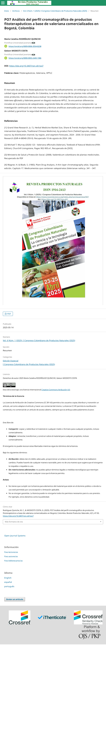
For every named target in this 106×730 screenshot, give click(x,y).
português (9, 586)
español (8, 582)
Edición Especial (10, 360)
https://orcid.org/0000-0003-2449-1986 (25, 58)
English (7, 577)
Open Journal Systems (14, 535)
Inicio (6, 11)
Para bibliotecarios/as (13, 560)
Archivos (16, 11)
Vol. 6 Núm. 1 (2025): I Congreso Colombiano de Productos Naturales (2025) (55, 11)
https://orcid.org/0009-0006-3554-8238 (25, 46)
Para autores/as (11, 556)
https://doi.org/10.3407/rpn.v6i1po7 (26, 65)
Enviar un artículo (14, 599)
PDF (9, 313)
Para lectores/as (11, 552)
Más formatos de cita (14, 521)
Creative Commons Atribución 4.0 (55, 389)
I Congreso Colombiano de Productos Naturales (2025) (29, 364)
